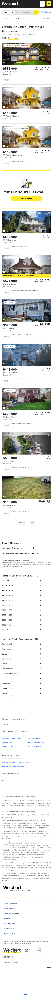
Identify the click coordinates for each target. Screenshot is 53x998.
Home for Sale (7, 743)
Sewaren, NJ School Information (13, 766)
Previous (22, 522)
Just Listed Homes (34, 747)
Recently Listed (13, 38)
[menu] (48, 3)
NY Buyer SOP (9, 933)
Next (32, 522)
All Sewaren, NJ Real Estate (11, 739)
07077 (4, 781)
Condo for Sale (7, 747)
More (14, 18)
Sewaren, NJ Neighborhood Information (16, 762)
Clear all (45, 18)
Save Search (46, 12)
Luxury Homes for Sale (35, 743)
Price (4, 18)
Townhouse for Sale (34, 739)
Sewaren (32, 34)
